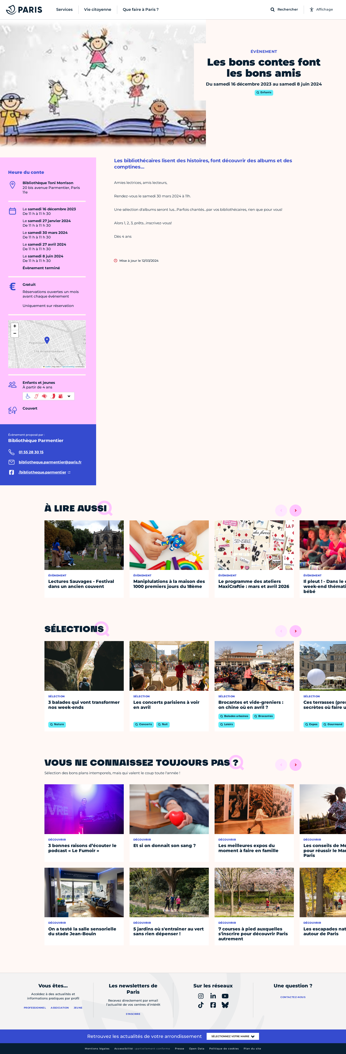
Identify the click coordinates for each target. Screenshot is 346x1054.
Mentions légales (97, 1048)
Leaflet (47, 367)
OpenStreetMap (68, 367)
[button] (46, 340)
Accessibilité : (142, 1048)
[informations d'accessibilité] (48, 396)
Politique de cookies (224, 1048)
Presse (179, 1048)
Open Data (196, 1048)
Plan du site (252, 1048)
